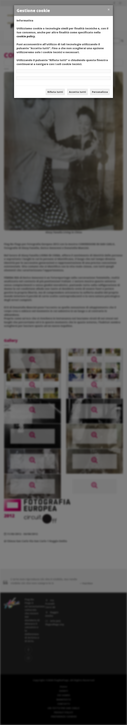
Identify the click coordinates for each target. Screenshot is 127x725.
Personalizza (100, 91)
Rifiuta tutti (55, 91)
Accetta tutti (77, 91)
